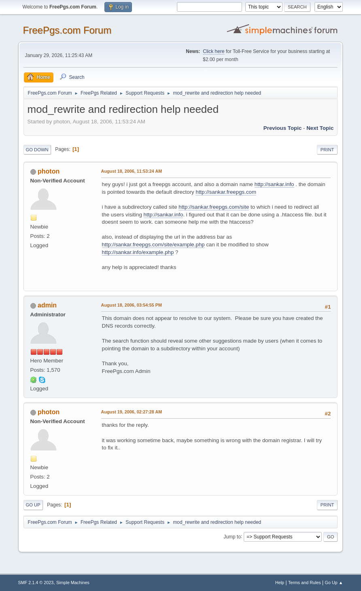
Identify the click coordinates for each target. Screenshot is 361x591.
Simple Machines (72, 582)
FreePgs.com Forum (67, 30)
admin (47, 305)
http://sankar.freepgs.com (225, 192)
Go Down (37, 149)
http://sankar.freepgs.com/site (213, 207)
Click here (213, 51)
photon (48, 171)
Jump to (232, 536)
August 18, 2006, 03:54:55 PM (131, 305)
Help (279, 582)
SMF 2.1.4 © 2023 (36, 582)
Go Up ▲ (334, 582)
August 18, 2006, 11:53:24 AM (131, 171)
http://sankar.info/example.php (138, 252)
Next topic (319, 128)
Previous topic (282, 128)
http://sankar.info (274, 184)
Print (327, 149)
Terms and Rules (304, 582)
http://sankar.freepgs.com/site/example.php (153, 244)
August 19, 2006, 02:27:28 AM (131, 411)
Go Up (33, 504)
